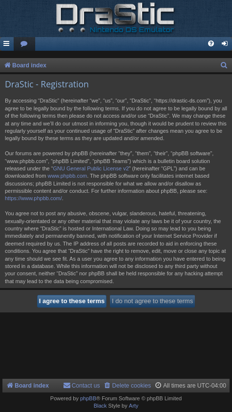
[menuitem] (24, 44)
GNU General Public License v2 (90, 168)
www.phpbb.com (67, 176)
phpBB (88, 398)
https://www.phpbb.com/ (33, 198)
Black (100, 406)
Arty (134, 406)
